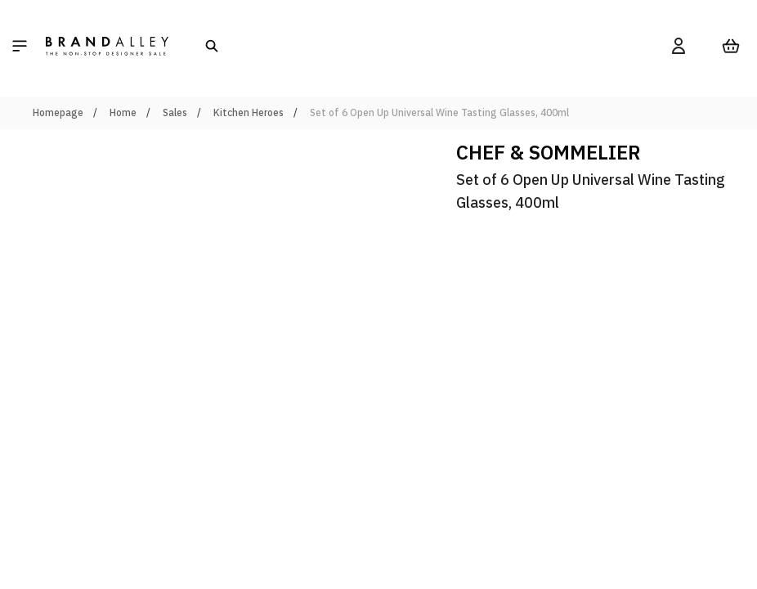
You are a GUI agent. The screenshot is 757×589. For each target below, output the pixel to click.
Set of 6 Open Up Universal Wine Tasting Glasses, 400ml (439, 112)
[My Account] (678, 46)
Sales (175, 112)
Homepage (58, 112)
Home (123, 112)
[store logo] (107, 46)
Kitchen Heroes (248, 112)
